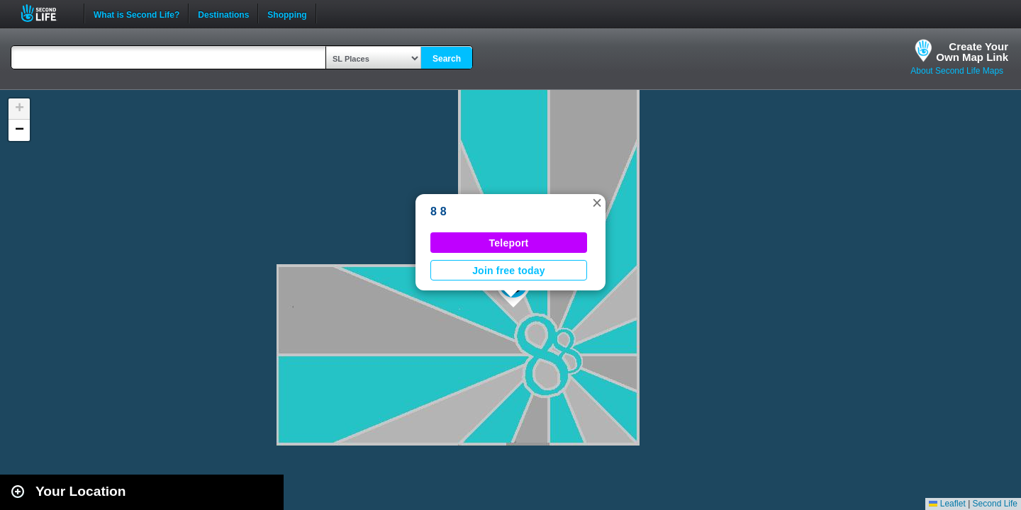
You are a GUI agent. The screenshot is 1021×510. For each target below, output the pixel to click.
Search (447, 59)
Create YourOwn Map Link (972, 51)
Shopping (286, 13)
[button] (597, 202)
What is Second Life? (136, 13)
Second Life (46, 13)
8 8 (438, 211)
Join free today (508, 270)
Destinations (223, 13)
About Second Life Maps (956, 71)
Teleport (509, 243)
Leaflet (947, 504)
